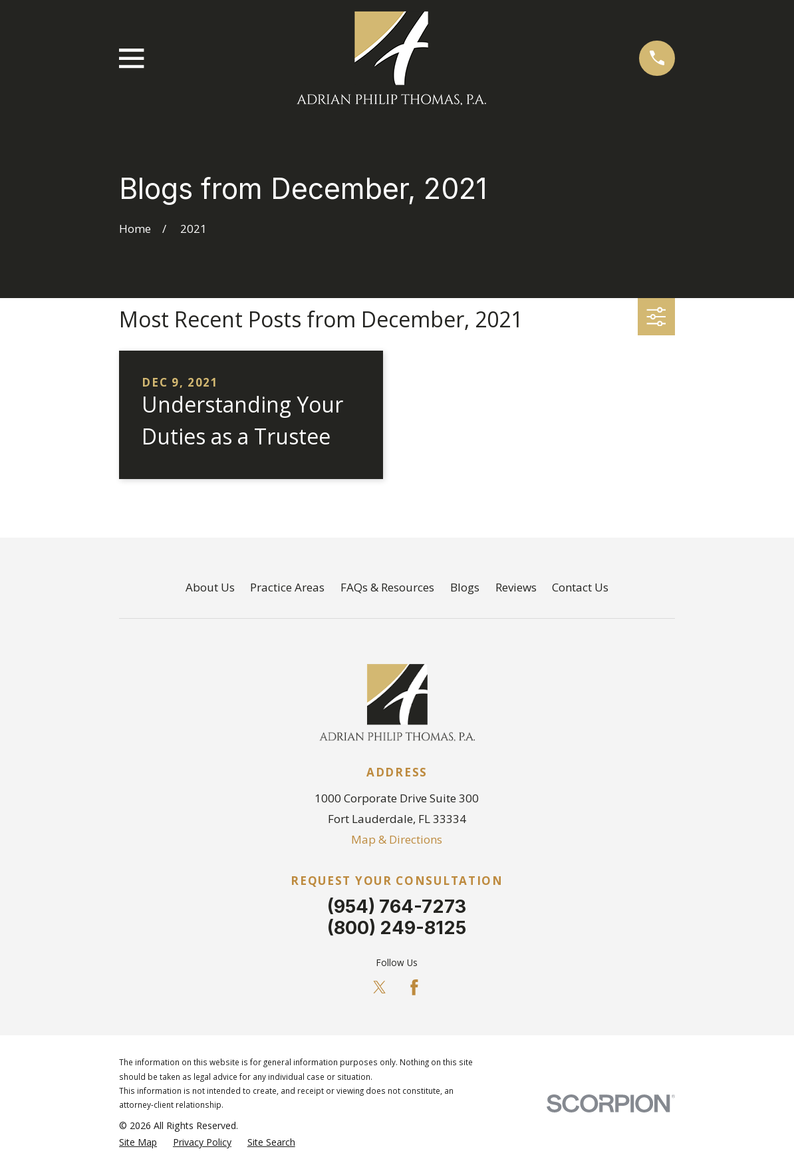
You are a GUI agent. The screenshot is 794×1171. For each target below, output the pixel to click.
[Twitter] (380, 987)
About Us (210, 587)
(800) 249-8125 (396, 928)
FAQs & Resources (387, 587)
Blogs (464, 587)
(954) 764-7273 (396, 907)
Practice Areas (287, 587)
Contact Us (580, 587)
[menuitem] (138, 1142)
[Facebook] (414, 987)
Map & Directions (396, 839)
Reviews (516, 587)
